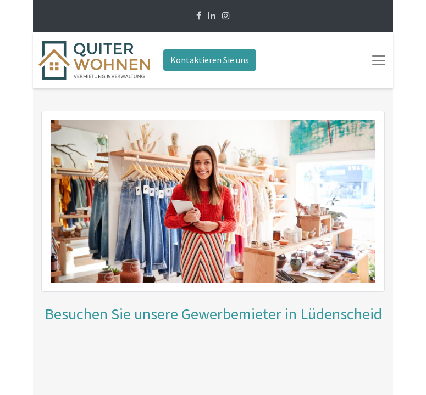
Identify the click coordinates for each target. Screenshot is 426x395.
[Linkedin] (211, 15)
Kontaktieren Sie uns (209, 59)
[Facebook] (198, 15)
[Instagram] (226, 15)
